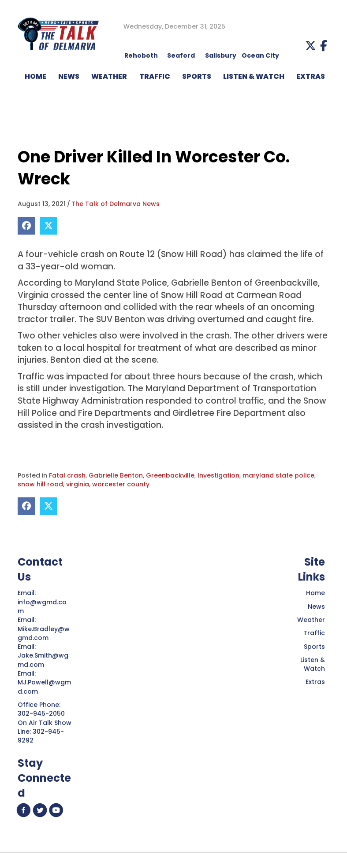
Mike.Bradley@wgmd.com (44, 633)
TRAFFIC (154, 76)
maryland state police (278, 475)
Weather (311, 619)
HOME (35, 76)
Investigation (218, 475)
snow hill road (40, 484)
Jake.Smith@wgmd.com (43, 660)
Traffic (314, 633)
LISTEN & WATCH (253, 76)
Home (315, 592)
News (316, 606)
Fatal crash (67, 475)
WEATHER (109, 76)
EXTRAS (310, 76)
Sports (196, 76)
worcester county (120, 484)
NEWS (68, 76)
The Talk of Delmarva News (115, 203)
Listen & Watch (312, 664)
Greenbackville (170, 475)
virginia (77, 484)
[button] (310, 45)
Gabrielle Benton (116, 475)
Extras (315, 681)
